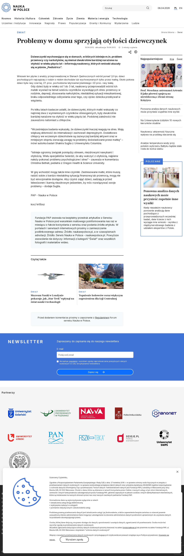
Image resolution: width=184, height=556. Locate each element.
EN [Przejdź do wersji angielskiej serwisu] (180, 8)
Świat (21, 32)
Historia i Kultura (24, 18)
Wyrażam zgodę (74, 539)
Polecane (153, 161)
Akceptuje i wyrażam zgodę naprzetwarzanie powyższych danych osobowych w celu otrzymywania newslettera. (93, 362)
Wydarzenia (121, 23)
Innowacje (35, 23)
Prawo (62, 23)
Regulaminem (102, 317)
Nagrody (50, 23)
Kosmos (6, 18)
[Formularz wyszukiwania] (127, 8)
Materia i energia (98, 18)
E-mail (60, 349)
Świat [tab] (179, 59)
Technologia (120, 18)
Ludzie (135, 23)
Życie (69, 18)
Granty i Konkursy (100, 23)
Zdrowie (58, 18)
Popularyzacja (77, 23)
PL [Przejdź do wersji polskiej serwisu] (175, 8)
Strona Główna (167, 32)
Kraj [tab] (172, 59)
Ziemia (80, 18)
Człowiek (44, 18)
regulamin (73, 361)
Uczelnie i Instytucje (14, 23)
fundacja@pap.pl (129, 528)
